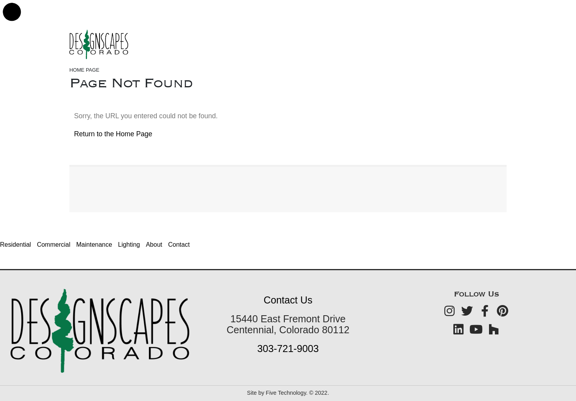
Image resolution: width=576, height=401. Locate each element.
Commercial (53, 244)
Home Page (84, 70)
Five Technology (286, 393)
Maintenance (94, 244)
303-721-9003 (288, 348)
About (154, 244)
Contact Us (288, 299)
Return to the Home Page (113, 134)
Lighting (129, 244)
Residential (15, 244)
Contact (179, 244)
